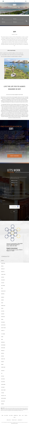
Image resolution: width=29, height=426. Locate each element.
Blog (23, 415)
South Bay (2, 376)
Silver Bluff (2, 370)
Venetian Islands (3, 398)
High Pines (2, 311)
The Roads (2, 392)
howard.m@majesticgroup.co (13, 244)
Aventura (2, 260)
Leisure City (2, 330)
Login (14, 417)
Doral (2, 288)
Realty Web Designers (14, 423)
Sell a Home (11, 415)
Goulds (2, 302)
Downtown (2, 293)
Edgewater (2, 297)
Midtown (2, 356)
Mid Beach (2, 353)
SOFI (1, 373)
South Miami (3, 381)
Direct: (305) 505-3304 (12, 246)
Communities (16, 415)
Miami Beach (3, 342)
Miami (2, 339)
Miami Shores (3, 347)
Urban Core (2, 350)
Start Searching (14, 158)
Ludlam (2, 336)
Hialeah (2, 308)
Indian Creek (3, 316)
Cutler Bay (2, 282)
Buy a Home (6, 415)
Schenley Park (3, 367)
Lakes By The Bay (3, 327)
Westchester (3, 401)
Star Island (2, 387)
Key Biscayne (3, 322)
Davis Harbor (3, 285)
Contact (26, 415)
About (20, 415)
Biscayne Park (3, 263)
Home (2, 415)
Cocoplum (2, 277)
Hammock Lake (3, 305)
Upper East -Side (3, 395)
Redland (2, 364)
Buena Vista (2, 271)
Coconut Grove (3, 274)
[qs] (18, 19)
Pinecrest (2, 361)
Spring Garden (3, 384)
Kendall (2, 319)
